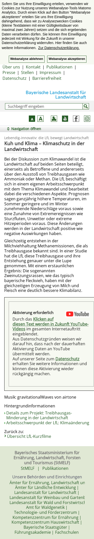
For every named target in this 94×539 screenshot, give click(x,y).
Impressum (50, 72)
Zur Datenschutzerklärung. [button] (58, 48)
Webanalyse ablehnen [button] (26, 59)
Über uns (11, 67)
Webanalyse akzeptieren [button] (67, 59)
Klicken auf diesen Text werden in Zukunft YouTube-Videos (50, 324)
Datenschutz (15, 78)
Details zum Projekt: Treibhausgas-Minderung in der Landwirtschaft (39, 415)
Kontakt (33, 67)
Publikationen (59, 67)
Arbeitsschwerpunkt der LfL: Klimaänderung (47, 423)
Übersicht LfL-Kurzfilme (29, 436)
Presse (9, 72)
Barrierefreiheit (46, 78)
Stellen (27, 72)
